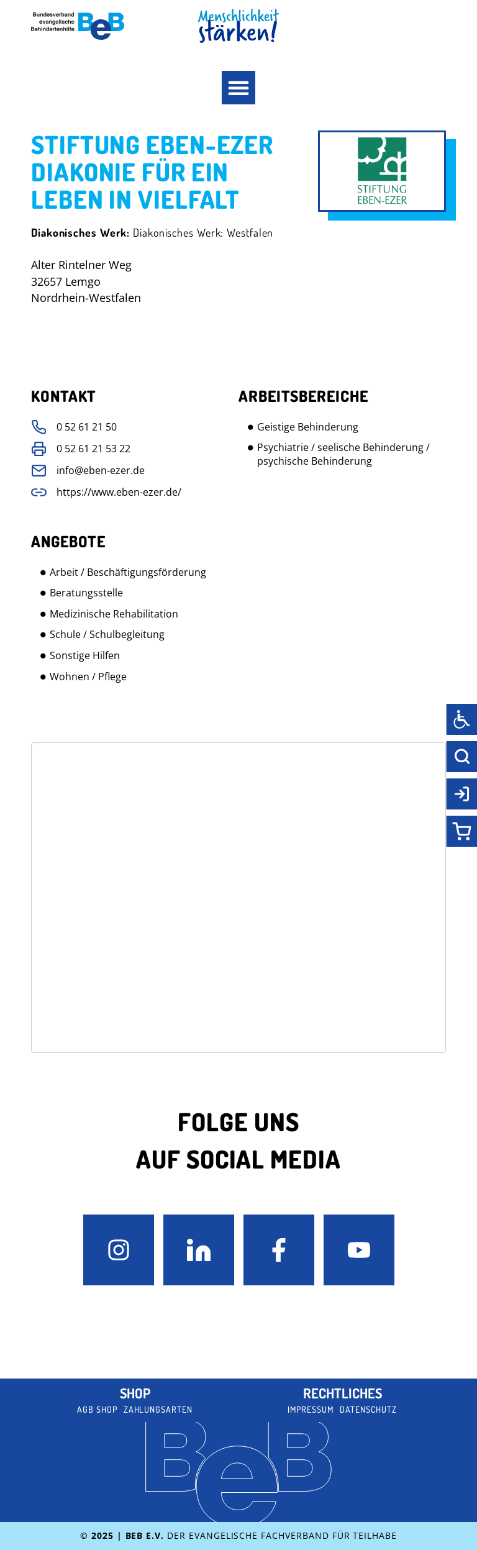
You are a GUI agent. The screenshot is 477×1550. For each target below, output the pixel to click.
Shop (135, 1393)
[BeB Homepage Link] (238, 26)
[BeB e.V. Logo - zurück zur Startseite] (77, 26)
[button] (238, 87)
